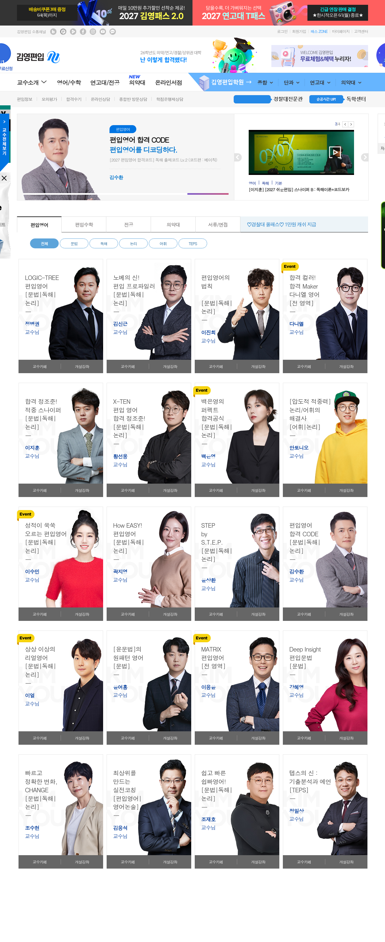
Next (364, 56)
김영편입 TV (73, 31)
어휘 (163, 243)
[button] (43, 194)
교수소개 (32, 83)
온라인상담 (100, 99)
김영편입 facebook (83, 31)
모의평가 (49, 99)
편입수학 (84, 224)
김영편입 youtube (103, 31)
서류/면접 (218, 224)
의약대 (351, 82)
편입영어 (39, 225)
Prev (274, 56)
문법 (74, 243)
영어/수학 (69, 83)
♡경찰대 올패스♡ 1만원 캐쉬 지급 (281, 224)
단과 (291, 82)
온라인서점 (168, 83)
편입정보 (24, 99)
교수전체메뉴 (4, 143)
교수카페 (40, 366)
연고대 (320, 82)
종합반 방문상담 (133, 99)
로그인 (282, 31)
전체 (44, 243)
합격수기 (73, 99)
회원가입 (299, 31)
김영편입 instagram (93, 31)
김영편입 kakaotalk (112, 31)
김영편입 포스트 (63, 31)
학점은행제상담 (169, 99)
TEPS (193, 243)
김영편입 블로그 (53, 31)
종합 (265, 82)
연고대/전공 (105, 83)
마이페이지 (341, 31)
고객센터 (361, 31)
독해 (103, 243)
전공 (128, 224)
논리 (133, 243)
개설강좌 (82, 366)
